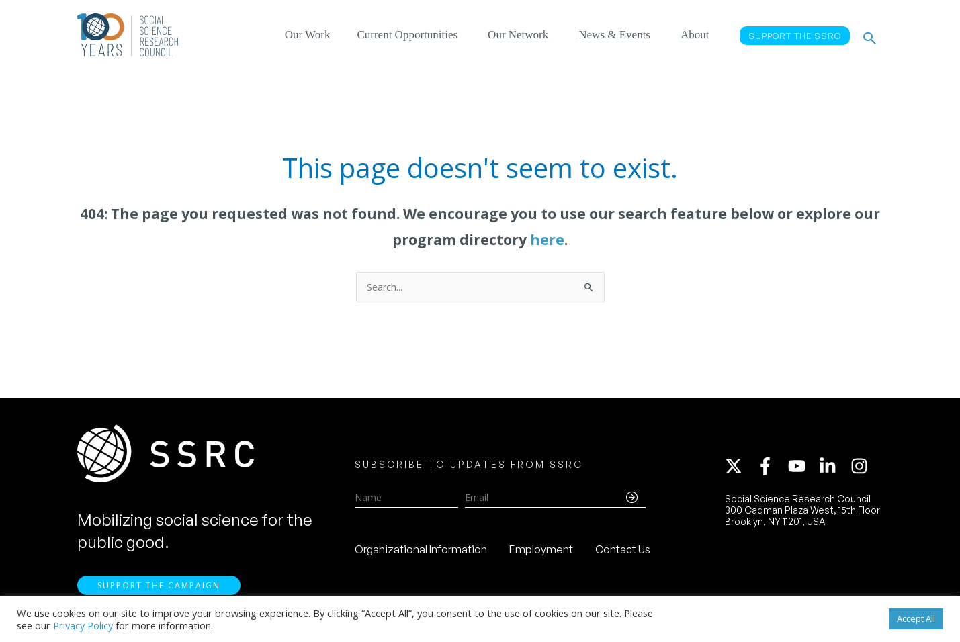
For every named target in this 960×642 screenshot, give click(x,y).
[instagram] (861, 468)
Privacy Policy (83, 625)
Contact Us (622, 551)
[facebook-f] (771, 468)
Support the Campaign (158, 589)
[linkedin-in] (833, 468)
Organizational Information (421, 551)
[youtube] (803, 468)
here (547, 239)
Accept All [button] (916, 618)
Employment (541, 551)
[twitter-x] (739, 468)
